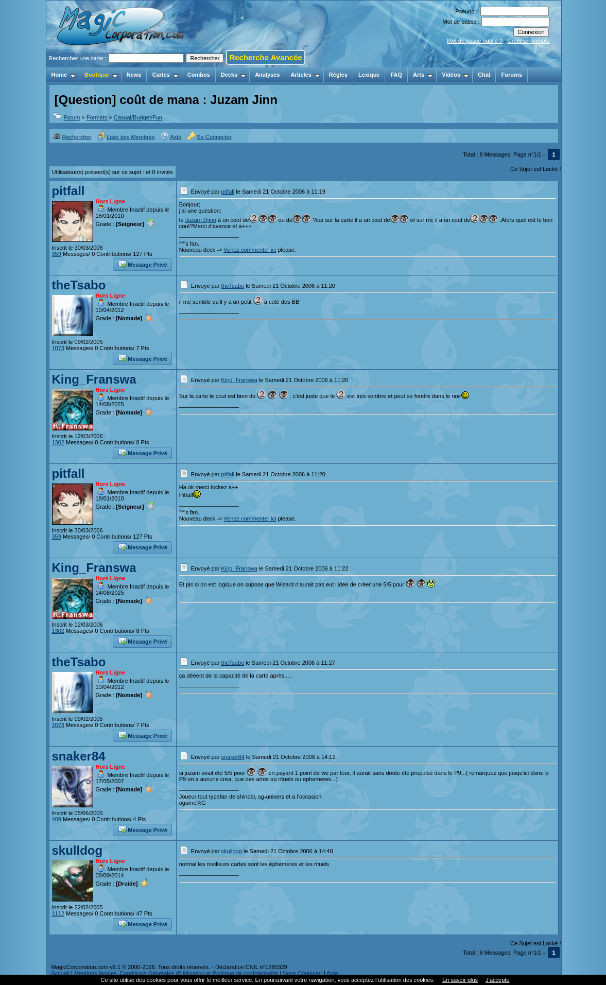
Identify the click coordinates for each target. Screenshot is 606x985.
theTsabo (79, 285)
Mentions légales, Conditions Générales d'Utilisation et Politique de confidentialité (176, 973)
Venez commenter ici (249, 250)
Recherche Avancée (265, 57)
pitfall (68, 191)
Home (63, 75)
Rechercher (72, 137)
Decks (233, 75)
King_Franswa (94, 379)
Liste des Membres (125, 137)
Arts (423, 75)
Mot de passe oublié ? (475, 41)
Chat (484, 75)
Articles (305, 75)
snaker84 (79, 756)
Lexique (369, 75)
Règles (338, 75)
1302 (58, 442)
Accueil (60, 973)
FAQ (396, 75)
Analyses (267, 75)
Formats (96, 117)
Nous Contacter (302, 973)
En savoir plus (460, 980)
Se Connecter (209, 137)
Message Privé (142, 264)
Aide (171, 137)
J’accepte (497, 980)
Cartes (165, 75)
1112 (58, 913)
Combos (198, 75)
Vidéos (455, 75)
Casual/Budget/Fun (138, 117)
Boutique (101, 75)
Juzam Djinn (200, 220)
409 (56, 819)
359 (56, 254)
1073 (58, 348)
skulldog (77, 850)
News (134, 75)
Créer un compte (529, 41)
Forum (72, 117)
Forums (511, 75)
